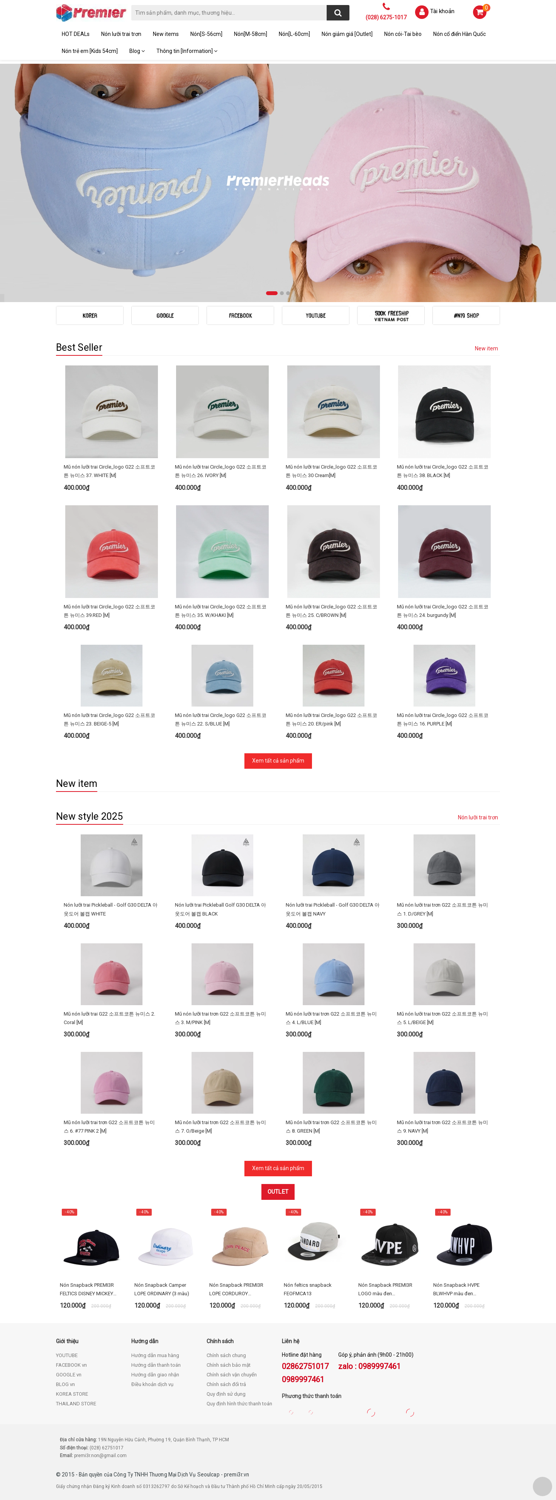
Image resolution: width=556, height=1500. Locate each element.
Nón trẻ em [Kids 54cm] (90, 51)
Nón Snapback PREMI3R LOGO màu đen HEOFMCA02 (385, 1290)
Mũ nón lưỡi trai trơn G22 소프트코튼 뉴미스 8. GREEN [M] (331, 1126)
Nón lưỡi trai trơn (121, 34)
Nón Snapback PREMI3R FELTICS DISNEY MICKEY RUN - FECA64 (87, 1290)
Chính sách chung (226, 1355)
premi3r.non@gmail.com (100, 1455)
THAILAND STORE (76, 1404)
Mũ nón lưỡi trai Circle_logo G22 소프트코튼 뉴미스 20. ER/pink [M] (331, 719)
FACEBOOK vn (71, 1365)
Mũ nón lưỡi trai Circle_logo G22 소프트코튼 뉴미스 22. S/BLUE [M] (220, 719)
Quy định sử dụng (226, 1394)
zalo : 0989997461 (369, 1366)
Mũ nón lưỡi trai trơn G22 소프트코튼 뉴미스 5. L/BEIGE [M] (442, 1018)
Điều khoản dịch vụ (152, 1384)
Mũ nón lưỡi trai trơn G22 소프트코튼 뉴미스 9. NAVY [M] (442, 1126)
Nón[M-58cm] (250, 34)
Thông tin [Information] (186, 51)
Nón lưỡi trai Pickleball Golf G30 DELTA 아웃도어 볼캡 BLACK (220, 909)
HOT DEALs (76, 34)
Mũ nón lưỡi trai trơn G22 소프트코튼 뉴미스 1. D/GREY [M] (442, 909)
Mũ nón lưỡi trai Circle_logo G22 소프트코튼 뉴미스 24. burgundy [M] (442, 611)
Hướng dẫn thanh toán (156, 1365)
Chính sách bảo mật (229, 1365)
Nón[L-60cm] (294, 34)
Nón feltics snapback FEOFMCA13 (308, 1289)
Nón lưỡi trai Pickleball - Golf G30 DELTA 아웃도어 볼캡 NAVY (333, 909)
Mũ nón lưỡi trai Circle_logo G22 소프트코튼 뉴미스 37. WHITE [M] (109, 471)
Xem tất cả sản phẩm (278, 761)
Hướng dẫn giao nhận (155, 1375)
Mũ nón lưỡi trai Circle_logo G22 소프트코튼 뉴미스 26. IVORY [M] (220, 471)
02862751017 (305, 1366)
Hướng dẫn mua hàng (155, 1355)
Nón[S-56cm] (206, 34)
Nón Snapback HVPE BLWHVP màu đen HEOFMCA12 (456, 1290)
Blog (137, 51)
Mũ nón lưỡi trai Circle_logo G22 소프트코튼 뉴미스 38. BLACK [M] (442, 471)
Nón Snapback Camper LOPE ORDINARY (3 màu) (161, 1289)
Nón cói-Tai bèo (403, 34)
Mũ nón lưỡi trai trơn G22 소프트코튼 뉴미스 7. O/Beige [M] (220, 1126)
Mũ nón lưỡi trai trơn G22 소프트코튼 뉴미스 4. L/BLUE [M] (331, 1018)
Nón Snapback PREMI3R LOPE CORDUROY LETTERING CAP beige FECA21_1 (236, 1290)
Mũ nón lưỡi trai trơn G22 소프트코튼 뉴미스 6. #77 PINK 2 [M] (109, 1126)
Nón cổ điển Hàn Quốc (459, 34)
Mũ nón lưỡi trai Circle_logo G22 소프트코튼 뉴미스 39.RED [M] (109, 611)
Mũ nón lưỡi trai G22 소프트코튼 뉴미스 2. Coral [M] (109, 1018)
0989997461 (303, 1379)
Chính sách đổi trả (226, 1384)
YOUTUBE (67, 1355)
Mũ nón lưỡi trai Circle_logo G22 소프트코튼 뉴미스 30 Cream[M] (331, 471)
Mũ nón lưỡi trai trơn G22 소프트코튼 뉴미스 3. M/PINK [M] (220, 1018)
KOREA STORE (72, 1394)
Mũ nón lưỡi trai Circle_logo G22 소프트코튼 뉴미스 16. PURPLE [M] (442, 719)
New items (166, 34)
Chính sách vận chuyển (232, 1375)
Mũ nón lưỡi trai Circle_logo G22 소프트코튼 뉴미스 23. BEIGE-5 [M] (109, 719)
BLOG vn (65, 1384)
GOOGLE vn (68, 1375)
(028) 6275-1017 (386, 17)
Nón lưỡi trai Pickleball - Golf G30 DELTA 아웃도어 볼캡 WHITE (111, 909)
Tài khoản (442, 11)
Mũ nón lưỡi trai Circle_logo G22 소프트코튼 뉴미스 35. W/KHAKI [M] (220, 611)
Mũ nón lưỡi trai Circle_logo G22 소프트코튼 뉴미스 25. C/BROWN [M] (331, 611)
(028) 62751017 (107, 1448)
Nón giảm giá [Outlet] (347, 34)
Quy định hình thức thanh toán (239, 1404)
